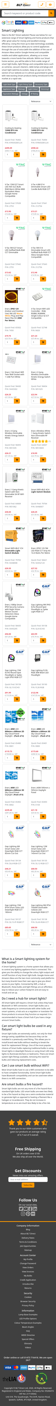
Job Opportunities (28, 1246)
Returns (28, 1288)
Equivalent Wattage (10, 94)
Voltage (25, 94)
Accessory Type (41, 84)
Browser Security (28, 1301)
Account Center (28, 1255)
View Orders (28, 1267)
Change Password (28, 1263)
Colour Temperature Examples (28, 1322)
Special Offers (28, 1339)
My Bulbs (28, 1275)
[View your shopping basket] (50, 4)
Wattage (21, 89)
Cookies (28, 1297)
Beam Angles (28, 1327)
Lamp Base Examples (28, 1314)
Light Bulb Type (9, 84)
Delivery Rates (28, 1237)
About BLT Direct (28, 1233)
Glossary (28, 1343)
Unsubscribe (28, 1284)
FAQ (28, 1331)
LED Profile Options (28, 1318)
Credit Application (28, 1279)
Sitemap (28, 1250)
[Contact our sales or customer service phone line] (42, 4)
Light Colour (33, 89)
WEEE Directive (28, 1335)
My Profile (27, 1259)
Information (28, 1310)
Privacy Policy (28, 1305)
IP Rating (34, 94)
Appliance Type (9, 89)
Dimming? (45, 89)
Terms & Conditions (28, 1242)
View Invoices (28, 1271)
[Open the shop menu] (5, 4)
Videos (28, 1347)
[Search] (51, 13)
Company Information (28, 1225)
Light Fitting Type (25, 84)
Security (28, 1293)
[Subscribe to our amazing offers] (28, 1179)
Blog (28, 1229)
